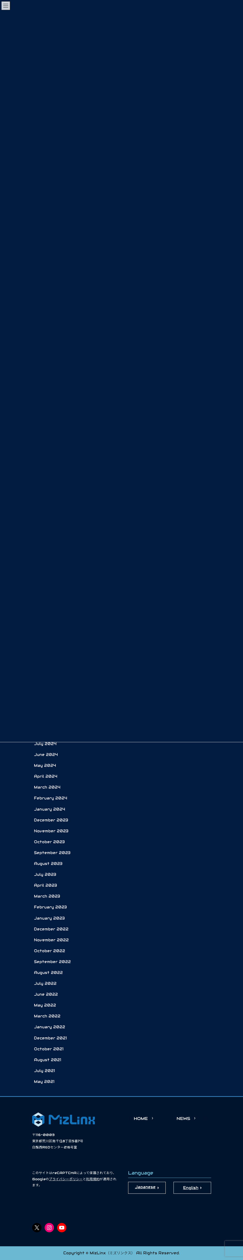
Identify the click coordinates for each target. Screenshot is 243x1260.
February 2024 (50, 798)
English (190, 1187)
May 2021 (44, 1081)
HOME (141, 1118)
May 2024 (45, 765)
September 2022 (52, 961)
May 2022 (45, 1005)
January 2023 (49, 918)
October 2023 (49, 842)
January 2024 (49, 809)
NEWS (183, 1118)
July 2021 (44, 1070)
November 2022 (51, 940)
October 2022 (49, 951)
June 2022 (46, 994)
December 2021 (50, 1038)
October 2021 (49, 1049)
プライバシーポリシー (66, 1179)
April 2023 (45, 885)
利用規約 (93, 1179)
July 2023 (45, 874)
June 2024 (46, 754)
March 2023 (47, 896)
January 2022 (49, 1027)
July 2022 (45, 983)
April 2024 (45, 776)
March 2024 (47, 787)
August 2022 (48, 972)
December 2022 (51, 929)
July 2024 (45, 743)
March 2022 (47, 1016)
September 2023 (52, 852)
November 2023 (51, 831)
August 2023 (48, 863)
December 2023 (51, 820)
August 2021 (47, 1060)
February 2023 (50, 907)
